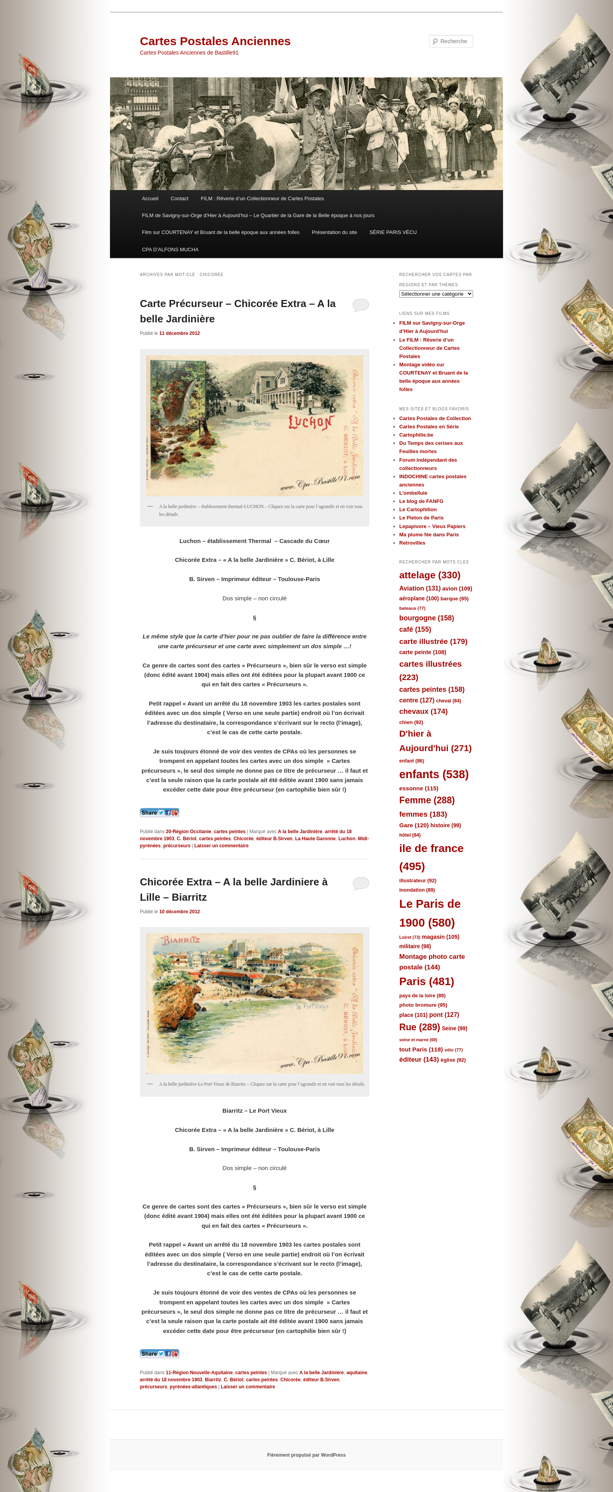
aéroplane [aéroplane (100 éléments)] (419, 599)
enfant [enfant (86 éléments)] (411, 761)
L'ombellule (413, 493)
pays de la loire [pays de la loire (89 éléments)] (422, 995)
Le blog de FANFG (421, 501)
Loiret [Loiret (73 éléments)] (409, 937)
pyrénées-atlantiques (193, 1387)
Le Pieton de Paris (421, 518)
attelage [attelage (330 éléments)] (430, 575)
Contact (180, 198)
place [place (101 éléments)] (413, 1015)
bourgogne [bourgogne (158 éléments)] (426, 618)
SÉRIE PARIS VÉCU (393, 232)
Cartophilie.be (416, 435)
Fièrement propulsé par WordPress (306, 1455)
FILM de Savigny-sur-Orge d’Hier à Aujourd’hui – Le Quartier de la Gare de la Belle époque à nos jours (258, 215)
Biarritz (213, 1379)
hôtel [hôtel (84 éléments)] (410, 835)
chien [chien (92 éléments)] (411, 722)
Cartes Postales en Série (429, 427)
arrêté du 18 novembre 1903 (171, 1379)
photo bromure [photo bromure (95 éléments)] (423, 1005)
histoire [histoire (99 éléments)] (445, 825)
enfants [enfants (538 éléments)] (434, 774)
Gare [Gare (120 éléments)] (414, 825)
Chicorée (243, 838)
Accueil (150, 198)
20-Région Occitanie (188, 831)
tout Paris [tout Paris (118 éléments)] (421, 1049)
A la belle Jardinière (300, 831)
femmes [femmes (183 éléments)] (423, 814)
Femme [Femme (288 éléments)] (427, 800)
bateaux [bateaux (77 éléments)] (412, 608)
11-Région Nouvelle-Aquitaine (199, 1372)
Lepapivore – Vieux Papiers (432, 526)
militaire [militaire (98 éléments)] (415, 946)
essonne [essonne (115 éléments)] (419, 788)
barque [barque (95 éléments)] (454, 599)
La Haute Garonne (315, 838)
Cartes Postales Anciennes (215, 41)
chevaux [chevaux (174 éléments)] (423, 711)
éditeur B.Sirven (274, 838)
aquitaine (357, 1372)
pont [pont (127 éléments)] (444, 1014)
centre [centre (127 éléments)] (417, 700)
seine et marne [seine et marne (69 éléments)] (418, 1039)
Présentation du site (334, 232)
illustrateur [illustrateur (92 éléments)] (418, 880)
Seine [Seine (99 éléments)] (454, 1028)
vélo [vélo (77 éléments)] (453, 1050)
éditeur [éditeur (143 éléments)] (419, 1059)
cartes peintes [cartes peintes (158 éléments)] (431, 689)
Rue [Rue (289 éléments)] (419, 1027)
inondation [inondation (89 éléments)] (417, 890)
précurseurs (176, 845)
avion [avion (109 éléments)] (457, 588)
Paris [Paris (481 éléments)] (426, 981)
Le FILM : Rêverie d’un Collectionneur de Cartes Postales (429, 348)
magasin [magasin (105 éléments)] (441, 937)
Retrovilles (412, 543)
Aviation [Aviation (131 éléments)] (420, 588)
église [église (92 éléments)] (453, 1060)
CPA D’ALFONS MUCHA (170, 249)
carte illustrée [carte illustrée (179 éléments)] (433, 641)
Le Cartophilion (418, 509)
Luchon (346, 838)
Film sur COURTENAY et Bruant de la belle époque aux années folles (220, 232)
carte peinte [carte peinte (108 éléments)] (422, 652)
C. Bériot (186, 838)
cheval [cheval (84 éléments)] (448, 701)
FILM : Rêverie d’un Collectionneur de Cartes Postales (262, 198)
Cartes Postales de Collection (435, 418)
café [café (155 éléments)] (415, 629)
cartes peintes (230, 831)
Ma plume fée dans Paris (429, 535)
